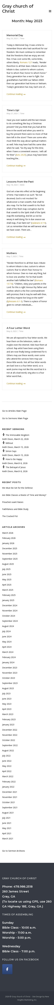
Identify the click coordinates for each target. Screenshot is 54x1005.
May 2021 (6, 828)
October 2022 (8, 740)
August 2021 (8, 812)
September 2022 (10, 745)
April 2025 (6, 584)
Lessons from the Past (20, 181)
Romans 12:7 (26, 62)
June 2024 (6, 636)
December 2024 (9, 605)
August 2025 (8, 564)
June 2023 (6, 698)
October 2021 (8, 802)
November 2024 (9, 610)
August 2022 (8, 750)
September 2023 (10, 683)
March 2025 (7, 589)
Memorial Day (15, 35)
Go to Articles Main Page (14, 410)
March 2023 (7, 714)
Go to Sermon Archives (13, 850)
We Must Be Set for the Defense (17, 487)
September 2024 (10, 621)
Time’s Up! (13, 110)
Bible (22, 184)
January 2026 (8, 543)
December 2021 (9, 792)
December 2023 (9, 667)
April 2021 (6, 833)
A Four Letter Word (18, 328)
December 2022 (9, 729)
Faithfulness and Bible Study (15, 509)
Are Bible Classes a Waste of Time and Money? (24, 495)
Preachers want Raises (12, 502)
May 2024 (6, 641)
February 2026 (9, 538)
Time (22, 38)
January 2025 (8, 600)
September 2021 (10, 807)
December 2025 (9, 548)
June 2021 (6, 823)
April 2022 (6, 771)
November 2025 (9, 553)
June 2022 (6, 760)
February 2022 (9, 781)
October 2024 (8, 615)
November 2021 (9, 797)
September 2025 (10, 558)
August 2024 (8, 626)
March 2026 (7, 533)
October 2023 (8, 678)
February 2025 (9, 595)
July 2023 (6, 693)
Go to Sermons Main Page (15, 418)
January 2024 (8, 662)
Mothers (12, 253)
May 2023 (6, 703)
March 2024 (7, 652)
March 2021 (7, 838)
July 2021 (6, 817)
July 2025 (6, 569)
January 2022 (8, 786)
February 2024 (9, 657)
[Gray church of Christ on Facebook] (7, 969)
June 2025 (6, 574)
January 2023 (8, 724)
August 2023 (8, 688)
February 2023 (9, 719)
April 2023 (6, 709)
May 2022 (6, 766)
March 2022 (7, 776)
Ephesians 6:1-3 (14, 301)
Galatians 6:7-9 (38, 222)
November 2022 (9, 735)
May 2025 (6, 579)
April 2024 (6, 646)
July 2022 (6, 755)
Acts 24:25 (21, 154)
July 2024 (6, 631)
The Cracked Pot (10, 516)
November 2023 (9, 672)
